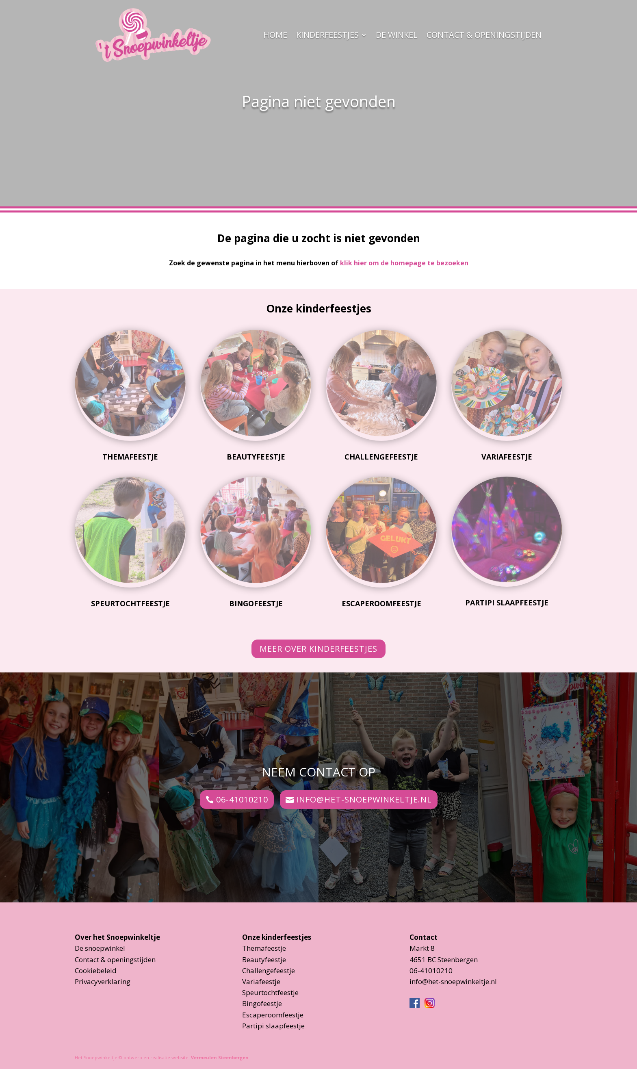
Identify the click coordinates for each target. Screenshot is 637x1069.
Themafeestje (130, 457)
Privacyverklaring (102, 981)
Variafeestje (506, 457)
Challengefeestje (381, 457)
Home (275, 34)
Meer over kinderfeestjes (318, 648)
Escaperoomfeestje (381, 603)
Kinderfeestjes (327, 34)
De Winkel (397, 34)
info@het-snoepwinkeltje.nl (364, 799)
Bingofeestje (256, 603)
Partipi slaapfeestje (506, 602)
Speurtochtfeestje (130, 603)
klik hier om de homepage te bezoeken (404, 262)
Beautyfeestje (256, 457)
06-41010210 (242, 799)
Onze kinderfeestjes (276, 937)
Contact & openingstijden (484, 34)
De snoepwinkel (100, 948)
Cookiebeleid (96, 970)
